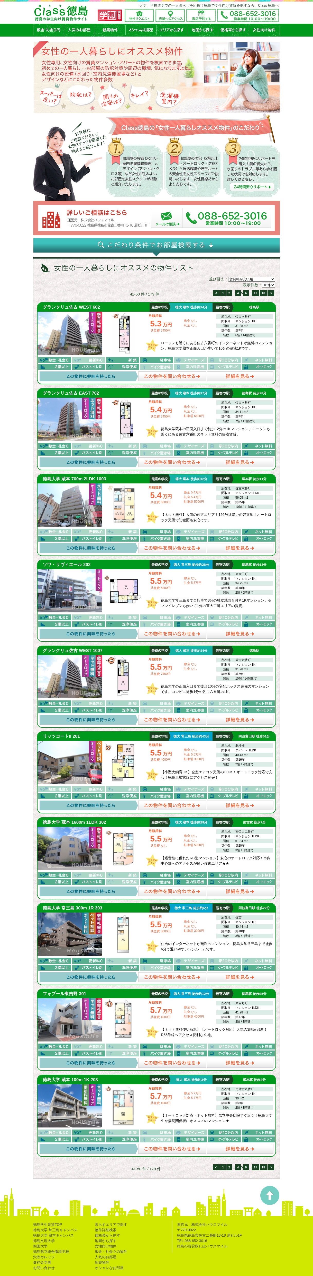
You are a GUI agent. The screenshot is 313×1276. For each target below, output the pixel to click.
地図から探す (105, 1241)
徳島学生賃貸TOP (47, 1224)
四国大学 (40, 1246)
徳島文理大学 (44, 1241)
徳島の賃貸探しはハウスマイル (202, 1246)
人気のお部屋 (105, 1257)
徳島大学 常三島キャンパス (55, 1230)
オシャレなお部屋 (109, 1268)
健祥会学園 (42, 1262)
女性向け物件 (105, 1246)
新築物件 (102, 1262)
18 (263, 293)
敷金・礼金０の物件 (111, 1251)
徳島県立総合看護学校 (51, 1251)
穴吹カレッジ (44, 1257)
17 (255, 293)
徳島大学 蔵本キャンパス (53, 1235)
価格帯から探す (107, 1235)
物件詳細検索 (105, 1230)
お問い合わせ (44, 1268)
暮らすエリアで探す (111, 1224)
